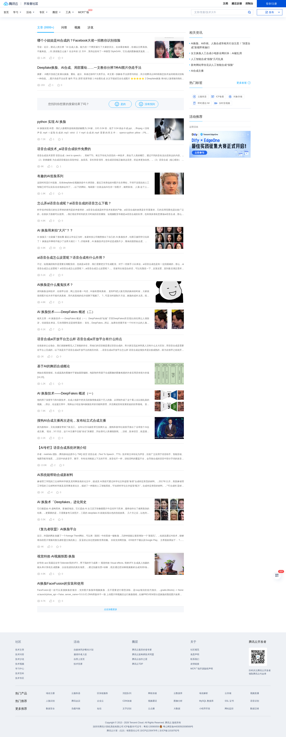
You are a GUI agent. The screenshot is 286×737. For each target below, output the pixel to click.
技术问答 (19, 654)
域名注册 (50, 693)
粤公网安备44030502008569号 (178, 726)
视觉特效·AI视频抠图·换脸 (56, 556)
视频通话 (152, 701)
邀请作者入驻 (80, 654)
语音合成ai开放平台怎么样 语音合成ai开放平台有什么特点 (79, 339)
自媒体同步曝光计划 (83, 649)
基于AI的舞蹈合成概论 (53, 366)
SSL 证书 (229, 701)
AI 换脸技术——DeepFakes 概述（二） (66, 312)
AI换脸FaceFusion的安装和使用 (60, 583)
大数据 (177, 708)
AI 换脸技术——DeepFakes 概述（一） (66, 393)
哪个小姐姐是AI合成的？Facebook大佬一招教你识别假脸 (78, 40)
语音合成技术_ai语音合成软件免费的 (64, 149)
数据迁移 (254, 708)
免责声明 (194, 654)
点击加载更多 (110, 609)
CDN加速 (127, 701)
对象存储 (235, 96)
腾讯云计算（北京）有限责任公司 (123, 730)
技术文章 (19, 649)
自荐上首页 (79, 659)
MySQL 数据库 (206, 701)
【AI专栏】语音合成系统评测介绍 (61, 448)
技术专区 (19, 678)
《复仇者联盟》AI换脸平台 (56, 529)
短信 (99, 708)
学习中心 (19, 668)
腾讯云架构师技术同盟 (143, 654)
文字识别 (127, 708)
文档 (225, 3)
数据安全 (50, 708)
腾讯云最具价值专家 (142, 649)
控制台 (249, 3)
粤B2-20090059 (151, 726)
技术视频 (19, 664)
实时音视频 (222, 103)
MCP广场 (83, 12)
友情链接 (194, 664)
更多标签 (244, 82)
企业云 (100, 701)
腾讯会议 (76, 701)
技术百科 (19, 673)
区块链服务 (102, 693)
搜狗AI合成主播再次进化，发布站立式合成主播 (71, 420)
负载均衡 (76, 708)
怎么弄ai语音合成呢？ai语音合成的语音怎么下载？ (74, 203)
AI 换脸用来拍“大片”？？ (55, 230)
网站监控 (229, 708)
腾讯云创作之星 (139, 659)
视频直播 (254, 693)
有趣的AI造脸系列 (50, 176)
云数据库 (178, 693)
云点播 (151, 708)
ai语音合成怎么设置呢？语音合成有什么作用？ (71, 257)
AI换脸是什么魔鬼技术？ (55, 285)
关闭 (248, 134)
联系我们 (194, 659)
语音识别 (254, 701)
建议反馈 (237, 3)
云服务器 (199, 96)
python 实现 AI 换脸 (51, 122)
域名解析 (203, 693)
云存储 (228, 693)
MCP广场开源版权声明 (201, 668)
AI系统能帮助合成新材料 (55, 475)
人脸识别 (50, 701)
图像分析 (178, 701)
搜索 (249, 12)
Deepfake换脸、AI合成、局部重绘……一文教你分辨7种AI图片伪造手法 (89, 67)
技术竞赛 (78, 664)
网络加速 (152, 693)
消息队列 (127, 693)
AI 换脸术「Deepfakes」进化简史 (61, 502)
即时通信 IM (201, 103)
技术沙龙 (19, 659)
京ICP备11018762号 (169, 730)
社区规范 (194, 649)
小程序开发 (204, 708)
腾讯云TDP (137, 664)
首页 (6, 12)
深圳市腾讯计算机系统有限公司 (108, 726)
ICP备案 (217, 96)
